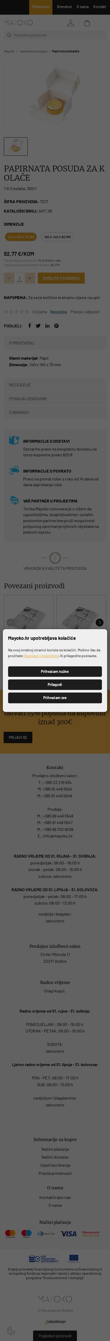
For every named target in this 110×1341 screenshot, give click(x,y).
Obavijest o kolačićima (41, 655)
